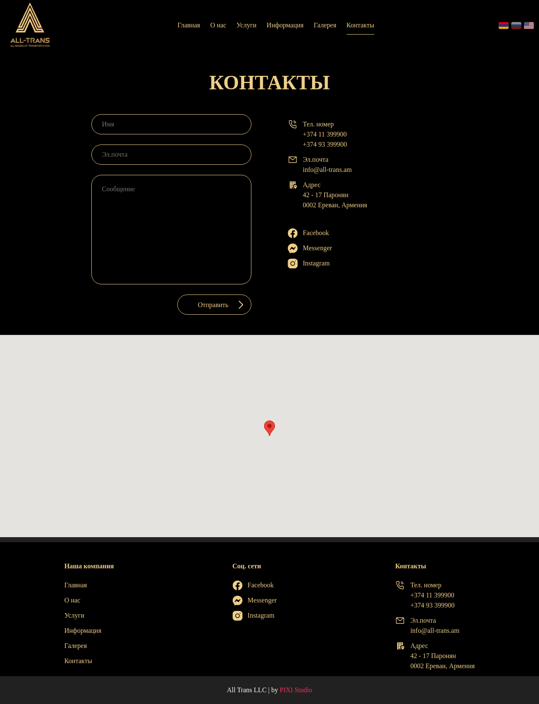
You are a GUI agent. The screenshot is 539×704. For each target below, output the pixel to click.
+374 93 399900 (325, 144)
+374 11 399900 (325, 134)
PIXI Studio (296, 689)
